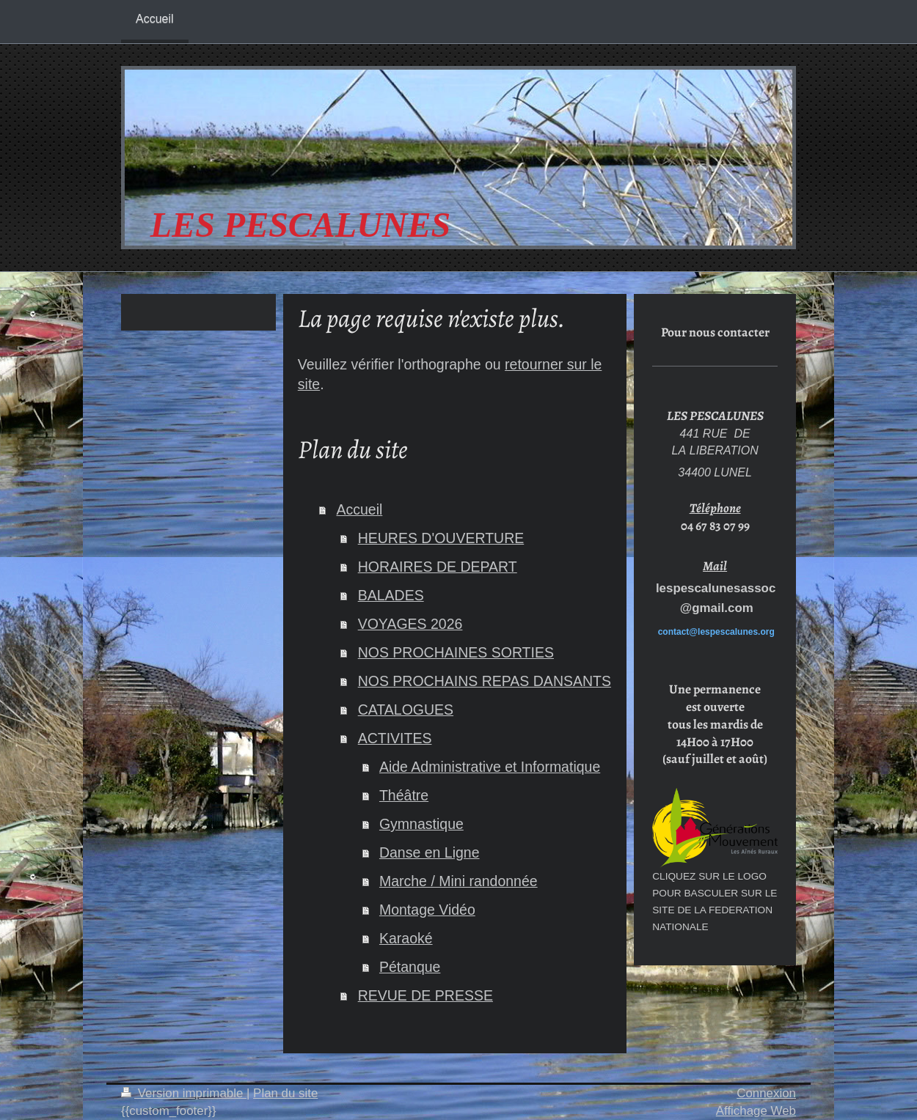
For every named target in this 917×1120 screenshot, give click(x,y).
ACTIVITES (395, 738)
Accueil (359, 509)
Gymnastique (421, 824)
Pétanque (410, 967)
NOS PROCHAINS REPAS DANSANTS (484, 681)
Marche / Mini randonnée (458, 881)
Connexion (766, 1093)
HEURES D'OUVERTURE (441, 538)
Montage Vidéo (427, 910)
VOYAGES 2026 (410, 624)
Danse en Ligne (429, 852)
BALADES (391, 595)
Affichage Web (756, 1111)
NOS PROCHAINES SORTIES (456, 652)
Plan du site (285, 1093)
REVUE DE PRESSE (425, 995)
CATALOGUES (405, 709)
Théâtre (403, 795)
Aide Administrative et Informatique (489, 767)
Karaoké (406, 938)
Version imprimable (183, 1093)
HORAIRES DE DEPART (437, 567)
